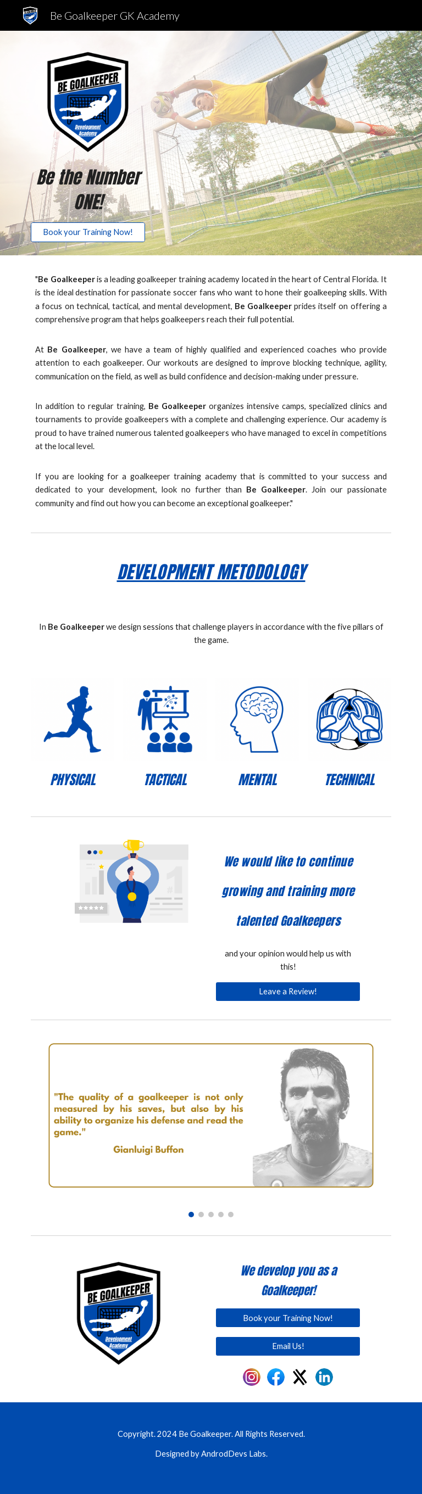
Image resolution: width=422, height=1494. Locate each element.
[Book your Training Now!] (87, 232)
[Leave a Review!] (287, 991)
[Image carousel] (211, 1127)
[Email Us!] (287, 1346)
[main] (88, 190)
